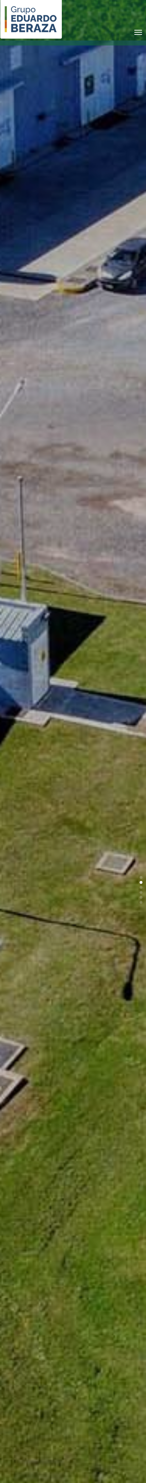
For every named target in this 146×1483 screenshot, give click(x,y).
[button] (141, 877)
